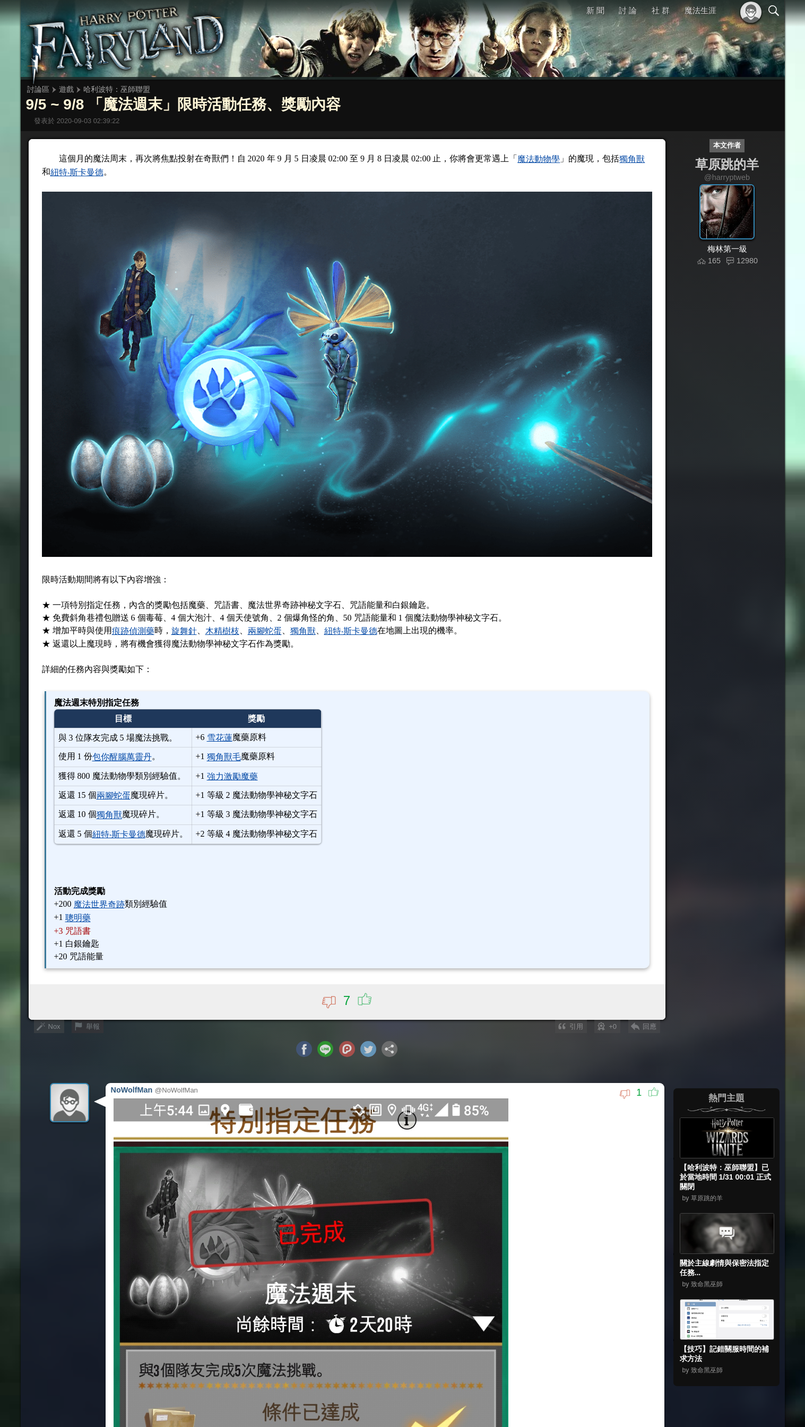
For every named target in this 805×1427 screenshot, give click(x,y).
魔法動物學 (538, 159)
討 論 (628, 10)
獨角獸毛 (224, 757)
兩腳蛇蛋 (265, 630)
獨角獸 (632, 159)
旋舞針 (184, 630)
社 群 (661, 10)
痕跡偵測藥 (133, 630)
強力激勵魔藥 (232, 776)
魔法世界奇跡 (99, 904)
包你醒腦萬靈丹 (122, 757)
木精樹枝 (222, 630)
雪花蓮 (219, 737)
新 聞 (595, 10)
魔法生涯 (700, 10)
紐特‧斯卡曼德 (76, 172)
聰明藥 (78, 918)
